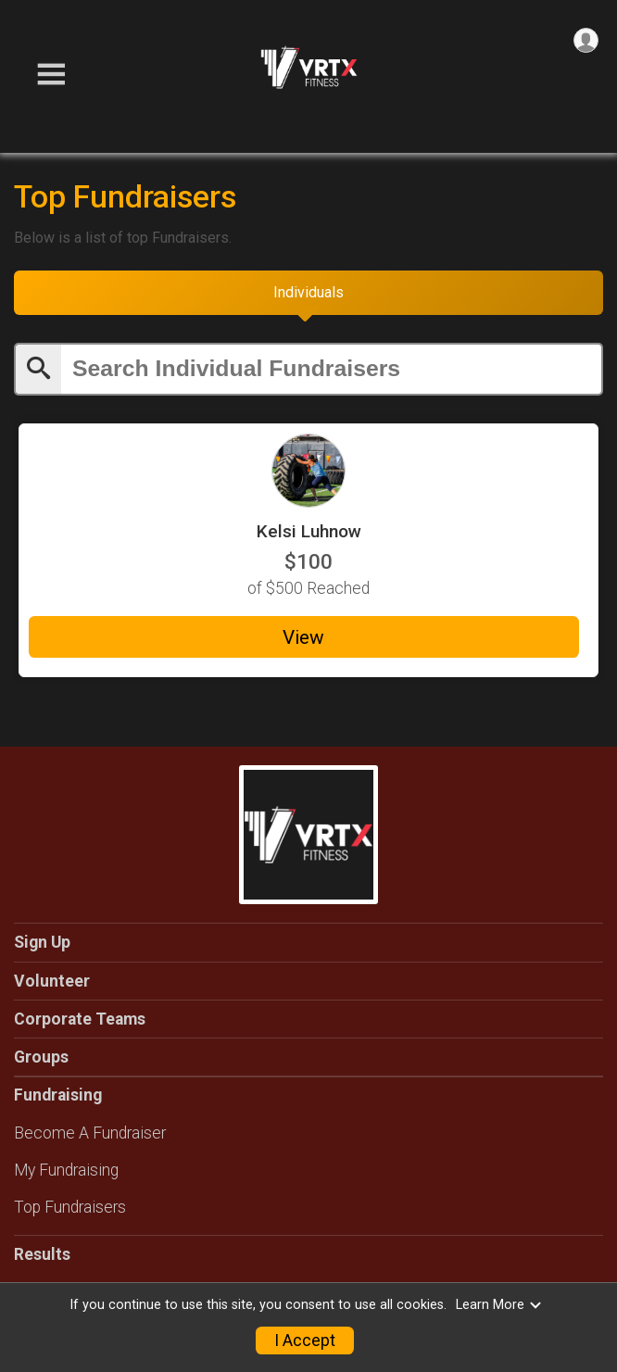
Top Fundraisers (70, 1207)
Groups (41, 1057)
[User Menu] (585, 40)
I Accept (304, 1340)
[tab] (308, 293)
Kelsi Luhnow (309, 531)
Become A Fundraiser (90, 1133)
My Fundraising (66, 1170)
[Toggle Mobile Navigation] (50, 75)
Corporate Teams (79, 1019)
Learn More (499, 1305)
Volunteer (52, 981)
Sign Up (42, 942)
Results (42, 1254)
